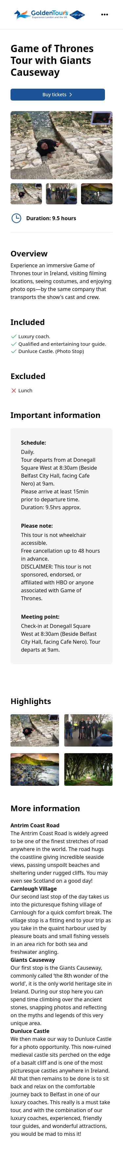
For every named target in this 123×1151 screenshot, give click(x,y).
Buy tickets (57, 94)
